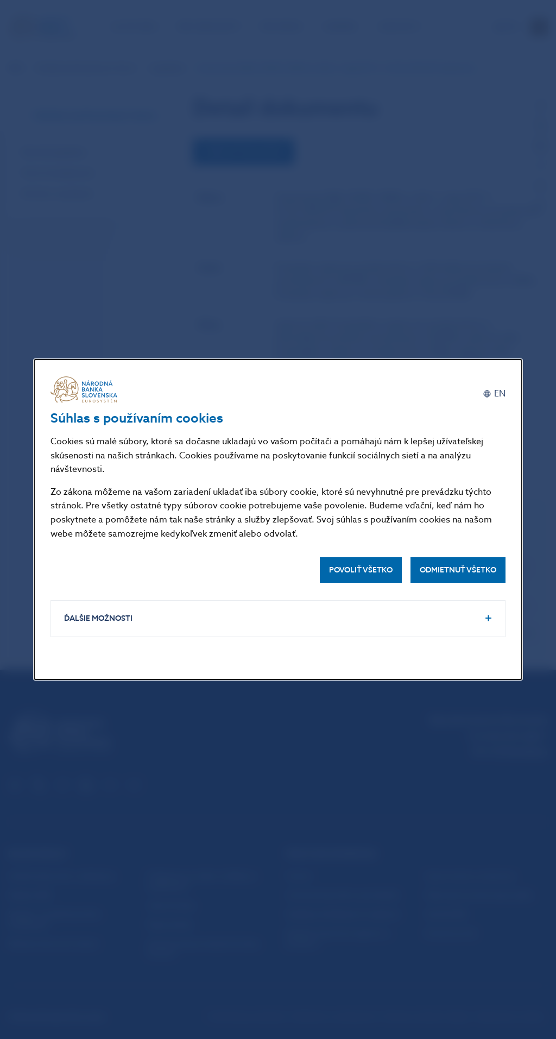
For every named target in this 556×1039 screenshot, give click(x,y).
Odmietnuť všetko (458, 570)
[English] (494, 393)
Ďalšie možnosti (98, 618)
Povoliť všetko (361, 570)
